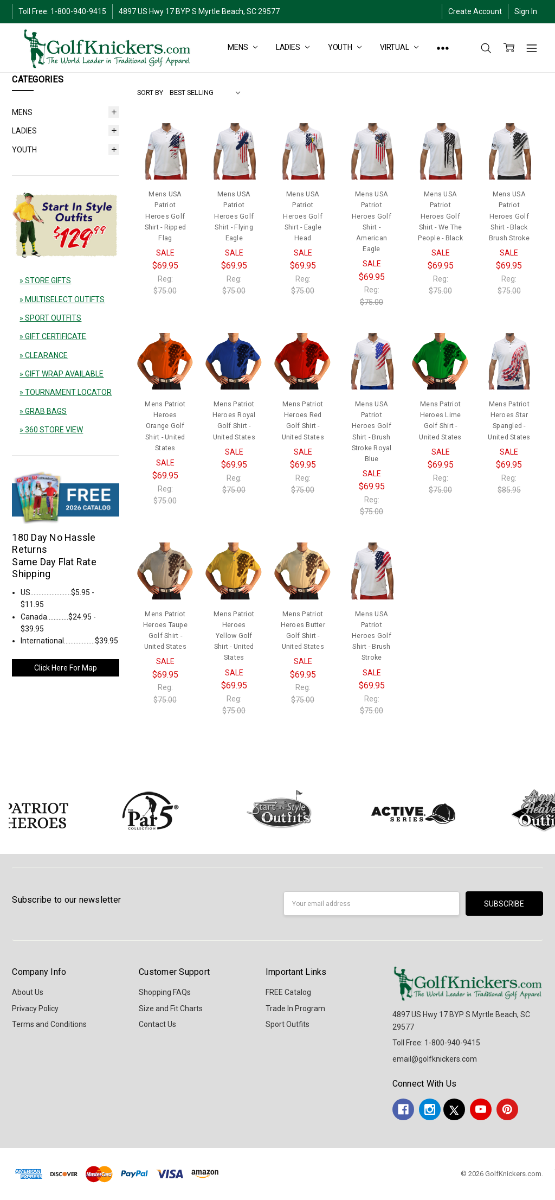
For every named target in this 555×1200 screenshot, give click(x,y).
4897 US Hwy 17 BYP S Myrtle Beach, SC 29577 (199, 11)
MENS (242, 47)
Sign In (525, 11)
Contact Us (157, 1024)
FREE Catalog (288, 992)
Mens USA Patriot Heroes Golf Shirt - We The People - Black (440, 216)
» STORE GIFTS (45, 280)
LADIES (292, 47)
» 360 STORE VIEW (51, 429)
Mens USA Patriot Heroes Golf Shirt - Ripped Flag (165, 216)
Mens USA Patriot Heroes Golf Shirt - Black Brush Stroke (509, 216)
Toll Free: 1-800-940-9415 (62, 11)
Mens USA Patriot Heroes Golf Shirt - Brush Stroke (371, 636)
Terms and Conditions (49, 1024)
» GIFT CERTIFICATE (53, 336)
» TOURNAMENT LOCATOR (66, 392)
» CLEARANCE (44, 355)
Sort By (150, 92)
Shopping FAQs (165, 992)
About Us (27, 992)
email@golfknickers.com (434, 1059)
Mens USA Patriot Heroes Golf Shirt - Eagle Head (302, 216)
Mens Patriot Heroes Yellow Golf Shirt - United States (234, 636)
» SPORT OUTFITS (50, 318)
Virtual (399, 47)
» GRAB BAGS (43, 411)
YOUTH (345, 47)
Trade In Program (295, 1008)
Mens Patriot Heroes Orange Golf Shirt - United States (165, 426)
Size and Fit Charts (171, 1008)
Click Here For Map (65, 667)
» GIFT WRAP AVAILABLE (62, 373)
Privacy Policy (35, 1008)
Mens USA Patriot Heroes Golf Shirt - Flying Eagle (234, 216)
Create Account (475, 11)
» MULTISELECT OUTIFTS (62, 299)
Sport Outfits (287, 1024)
